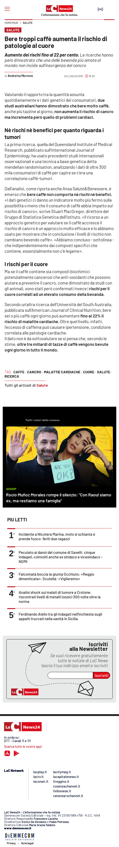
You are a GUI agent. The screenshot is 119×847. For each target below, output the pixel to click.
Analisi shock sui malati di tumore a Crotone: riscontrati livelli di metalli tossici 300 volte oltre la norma (60, 597)
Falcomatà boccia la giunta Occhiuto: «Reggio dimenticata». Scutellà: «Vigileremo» (56, 576)
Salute (28, 22)
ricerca (12, 376)
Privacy (11, 843)
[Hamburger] (7, 9)
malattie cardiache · (63, 372)
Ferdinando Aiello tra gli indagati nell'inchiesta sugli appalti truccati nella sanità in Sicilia (60, 616)
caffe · (19, 372)
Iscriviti (102, 675)
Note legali (27, 843)
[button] (109, 25)
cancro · (35, 372)
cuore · (89, 372)
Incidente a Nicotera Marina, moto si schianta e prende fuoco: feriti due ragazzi (57, 536)
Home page (11, 22)
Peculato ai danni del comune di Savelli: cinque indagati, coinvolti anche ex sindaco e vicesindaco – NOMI (61, 557)
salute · (104, 372)
